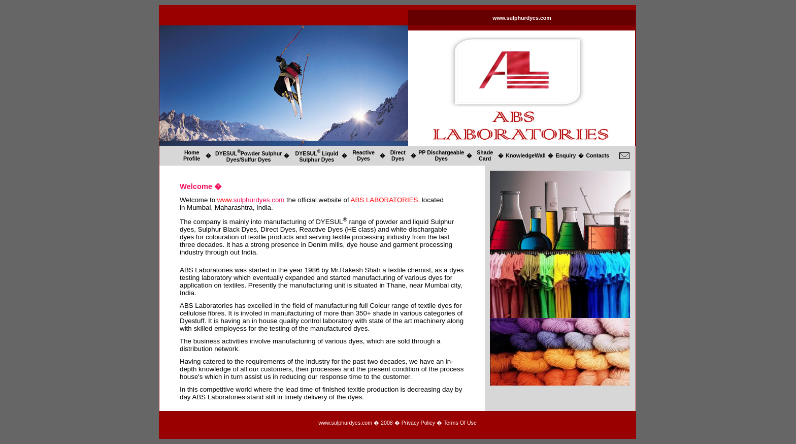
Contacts (597, 155)
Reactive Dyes (363, 155)
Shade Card (485, 155)
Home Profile (191, 155)
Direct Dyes (398, 155)
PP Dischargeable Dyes (441, 155)
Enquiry (566, 155)
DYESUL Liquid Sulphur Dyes (317, 156)
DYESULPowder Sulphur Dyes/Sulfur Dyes (248, 156)
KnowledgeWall (525, 155)
